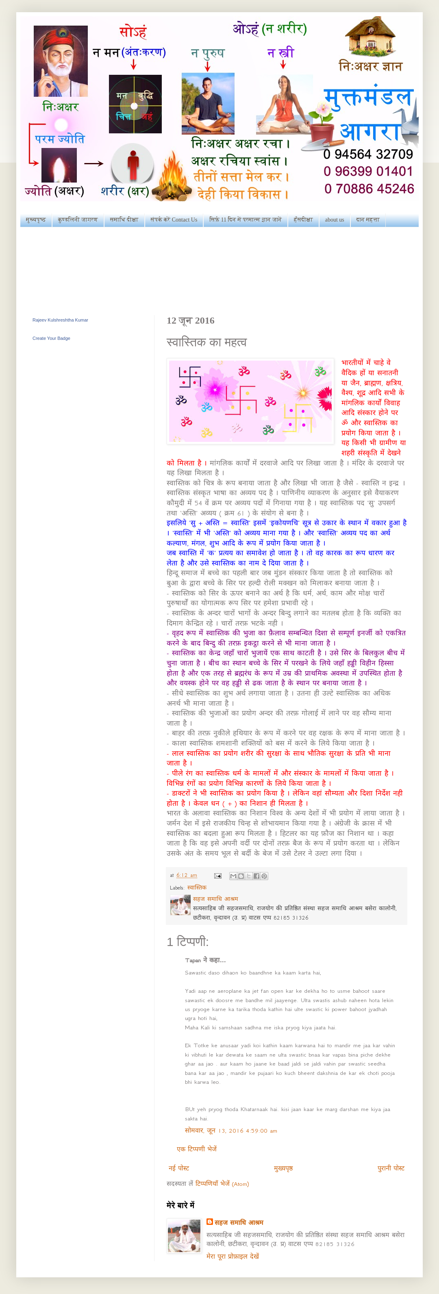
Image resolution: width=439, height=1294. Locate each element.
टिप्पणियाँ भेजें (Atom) (222, 1183)
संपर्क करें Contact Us (174, 220)
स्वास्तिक (196, 887)
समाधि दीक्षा (124, 220)
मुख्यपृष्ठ (36, 220)
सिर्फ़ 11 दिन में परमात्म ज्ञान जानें (245, 220)
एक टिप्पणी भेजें (197, 1149)
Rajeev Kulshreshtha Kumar (60, 320)
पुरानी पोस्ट (391, 1168)
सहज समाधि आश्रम (239, 1223)
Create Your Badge (51, 338)
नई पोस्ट (179, 1168)
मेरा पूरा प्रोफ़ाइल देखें (232, 1256)
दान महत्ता (368, 220)
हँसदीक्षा (303, 220)
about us (334, 220)
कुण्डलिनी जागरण (78, 220)
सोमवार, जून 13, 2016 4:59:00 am (231, 1130)
